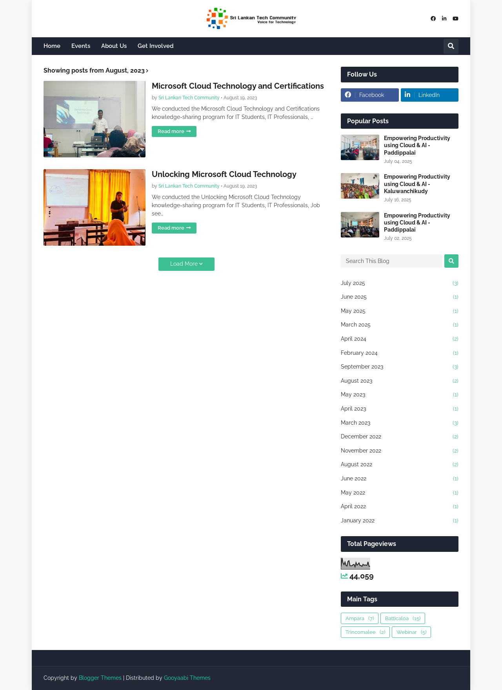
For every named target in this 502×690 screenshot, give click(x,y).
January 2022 (399, 521)
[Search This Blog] (391, 261)
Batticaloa (402, 618)
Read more (171, 131)
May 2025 (399, 311)
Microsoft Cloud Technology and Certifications (238, 86)
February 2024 (399, 353)
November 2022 (399, 451)
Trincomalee (365, 632)
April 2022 (399, 507)
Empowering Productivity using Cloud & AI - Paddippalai (417, 145)
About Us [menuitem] (114, 45)
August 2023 (399, 381)
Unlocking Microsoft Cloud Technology (224, 174)
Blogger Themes (100, 678)
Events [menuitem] (80, 45)
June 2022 (399, 479)
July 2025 (399, 283)
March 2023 (399, 423)
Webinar (411, 632)
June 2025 (399, 297)
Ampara (360, 618)
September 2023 (399, 367)
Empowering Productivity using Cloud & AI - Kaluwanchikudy (417, 183)
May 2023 (399, 395)
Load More (184, 264)
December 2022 (399, 437)
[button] (451, 46)
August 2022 (399, 465)
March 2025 (399, 325)
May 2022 (399, 493)
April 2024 (399, 339)
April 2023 (399, 409)
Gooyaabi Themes (187, 678)
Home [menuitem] (52, 45)
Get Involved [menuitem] (156, 45)
